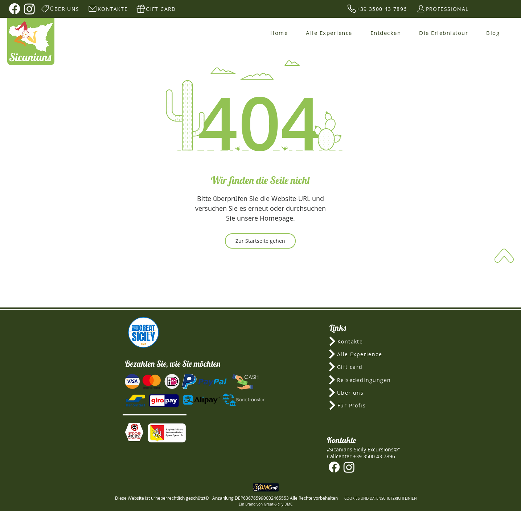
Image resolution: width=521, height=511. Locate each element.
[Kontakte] (363, 341)
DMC (287, 504)
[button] (134, 432)
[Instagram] (29, 8)
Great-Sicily (273, 504)
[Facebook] (14, 8)
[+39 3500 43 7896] (377, 9)
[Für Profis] (363, 405)
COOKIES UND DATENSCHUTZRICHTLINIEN (380, 498)
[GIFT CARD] (156, 9)
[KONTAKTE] (108, 9)
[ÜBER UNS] (60, 9)
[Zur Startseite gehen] (260, 241)
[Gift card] (363, 366)
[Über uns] (363, 392)
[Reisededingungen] (363, 379)
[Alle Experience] (363, 354)
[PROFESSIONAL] (442, 9)
